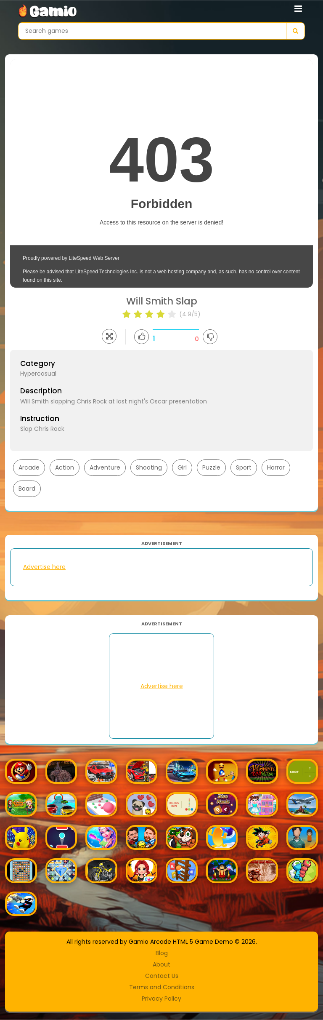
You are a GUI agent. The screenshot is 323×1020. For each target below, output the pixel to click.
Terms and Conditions (161, 987)
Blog (162, 953)
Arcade (29, 467)
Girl (182, 467)
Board (27, 488)
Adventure (105, 467)
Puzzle (211, 467)
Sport (244, 467)
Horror (276, 467)
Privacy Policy (161, 998)
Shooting (149, 467)
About (161, 964)
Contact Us (161, 976)
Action (64, 467)
